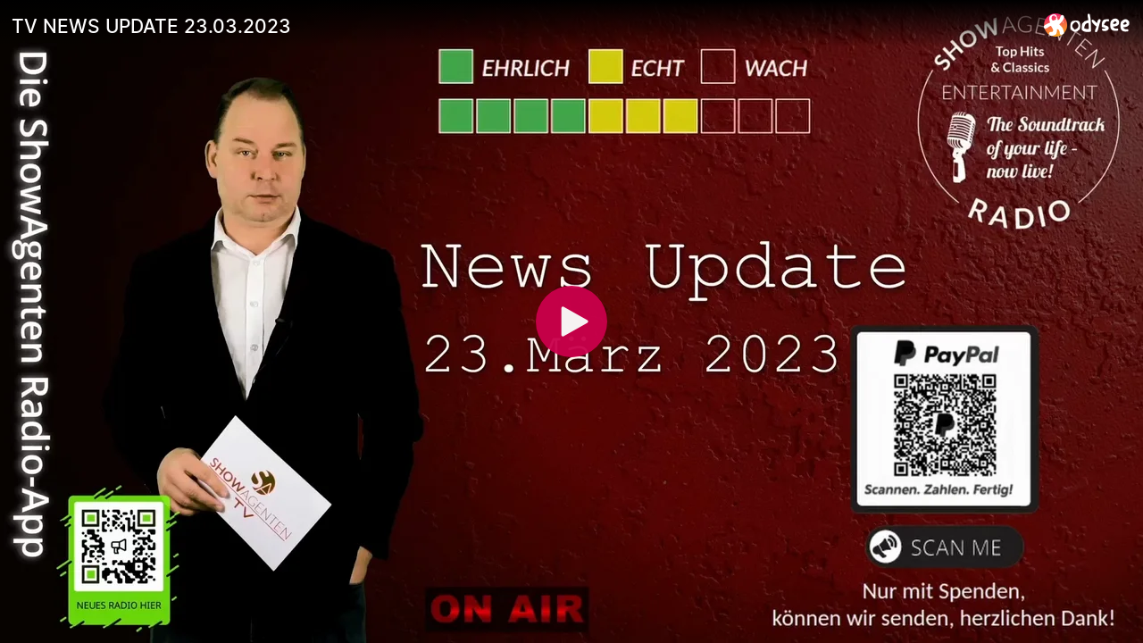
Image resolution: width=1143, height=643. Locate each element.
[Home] (1087, 24)
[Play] (571, 321)
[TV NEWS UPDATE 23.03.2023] (520, 25)
